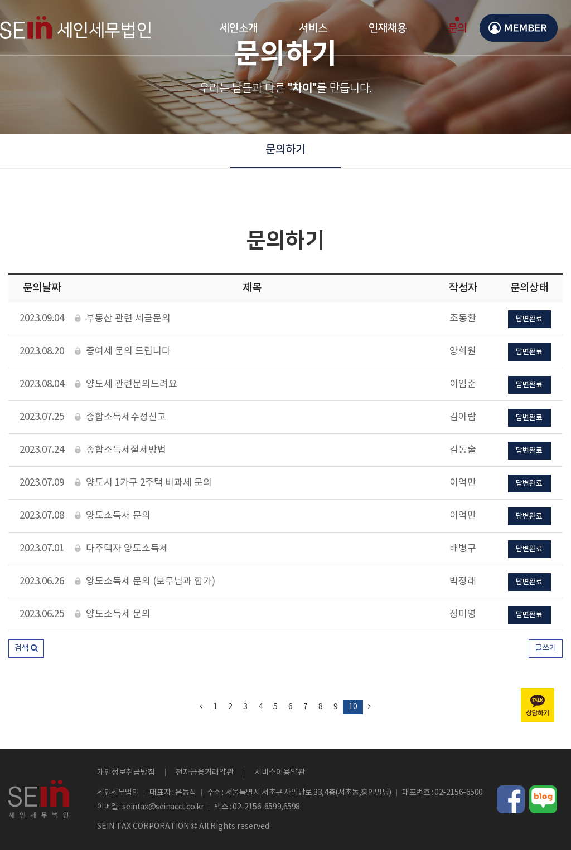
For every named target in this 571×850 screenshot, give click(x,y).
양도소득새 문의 (113, 516)
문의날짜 (42, 288)
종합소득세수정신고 (120, 417)
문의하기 (285, 149)
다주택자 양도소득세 (121, 549)
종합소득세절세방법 (120, 450)
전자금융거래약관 (205, 772)
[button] (26, 648)
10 (353, 706)
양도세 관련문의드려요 (126, 384)
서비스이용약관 (279, 772)
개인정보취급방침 (126, 772)
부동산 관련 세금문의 (123, 319)
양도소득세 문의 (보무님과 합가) (145, 582)
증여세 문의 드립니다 (123, 351)
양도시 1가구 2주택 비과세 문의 (143, 483)
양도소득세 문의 (113, 614)
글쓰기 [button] (546, 648)
